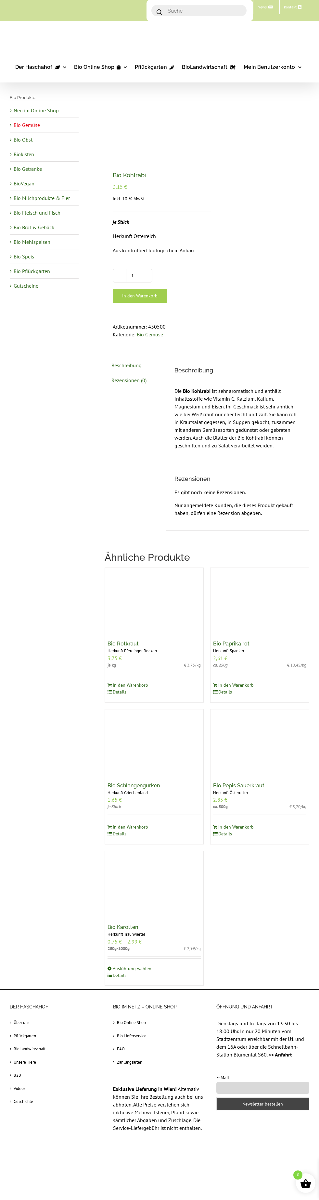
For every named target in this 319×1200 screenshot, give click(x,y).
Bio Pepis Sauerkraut (238, 785)
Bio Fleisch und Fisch (37, 212)
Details (119, 692)
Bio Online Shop (131, 1022)
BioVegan (24, 183)
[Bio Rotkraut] (154, 600)
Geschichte (23, 1101)
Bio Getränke (28, 169)
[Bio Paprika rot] (260, 600)
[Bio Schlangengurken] (154, 742)
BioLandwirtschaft (29, 1049)
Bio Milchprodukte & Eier (42, 198)
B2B (17, 1075)
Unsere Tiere (25, 1062)
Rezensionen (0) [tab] (129, 380)
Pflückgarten (25, 1036)
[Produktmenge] (132, 275)
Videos (19, 1088)
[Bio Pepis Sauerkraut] (260, 742)
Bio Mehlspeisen (32, 242)
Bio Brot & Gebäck (34, 227)
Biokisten (24, 154)
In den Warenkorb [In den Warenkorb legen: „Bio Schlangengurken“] (130, 827)
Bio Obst (23, 139)
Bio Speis (24, 256)
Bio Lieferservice (132, 1036)
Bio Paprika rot (231, 644)
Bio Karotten (123, 927)
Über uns (21, 1022)
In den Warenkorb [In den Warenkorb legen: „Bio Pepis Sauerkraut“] (236, 827)
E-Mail (222, 1078)
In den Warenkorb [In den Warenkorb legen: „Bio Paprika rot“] (236, 685)
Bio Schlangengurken (134, 785)
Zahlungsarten (129, 1062)
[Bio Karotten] (154, 884)
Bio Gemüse (150, 334)
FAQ (121, 1049)
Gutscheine (26, 285)
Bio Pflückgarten (32, 271)
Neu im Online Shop (36, 110)
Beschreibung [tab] (126, 365)
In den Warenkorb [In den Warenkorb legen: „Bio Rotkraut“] (130, 685)
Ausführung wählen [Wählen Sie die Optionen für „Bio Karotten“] (132, 968)
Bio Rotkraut (123, 644)
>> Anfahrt (280, 1054)
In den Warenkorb (140, 296)
